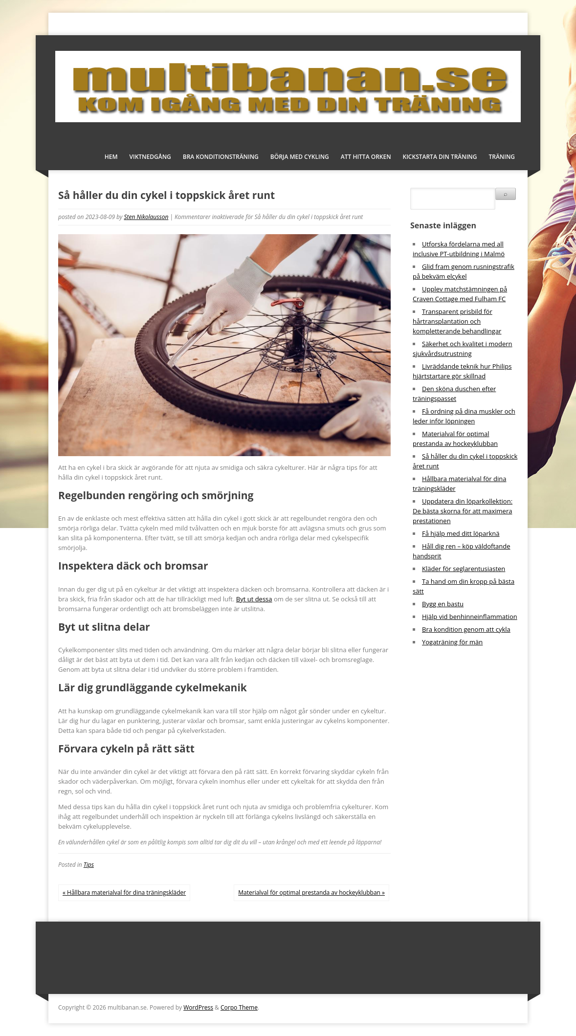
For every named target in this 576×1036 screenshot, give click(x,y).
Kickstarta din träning (440, 157)
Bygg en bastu (443, 603)
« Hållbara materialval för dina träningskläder (124, 892)
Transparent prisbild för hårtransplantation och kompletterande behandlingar (457, 321)
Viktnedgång (150, 157)
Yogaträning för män (452, 642)
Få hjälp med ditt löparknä (461, 533)
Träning (501, 157)
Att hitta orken (366, 157)
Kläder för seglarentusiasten (463, 568)
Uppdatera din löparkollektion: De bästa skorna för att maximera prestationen (462, 511)
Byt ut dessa (254, 599)
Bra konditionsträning (221, 157)
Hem (111, 157)
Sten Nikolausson (146, 217)
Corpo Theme (239, 1007)
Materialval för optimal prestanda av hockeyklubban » (311, 892)
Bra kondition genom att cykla (466, 629)
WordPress (198, 1007)
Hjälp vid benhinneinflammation (469, 616)
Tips (89, 864)
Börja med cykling (299, 157)
